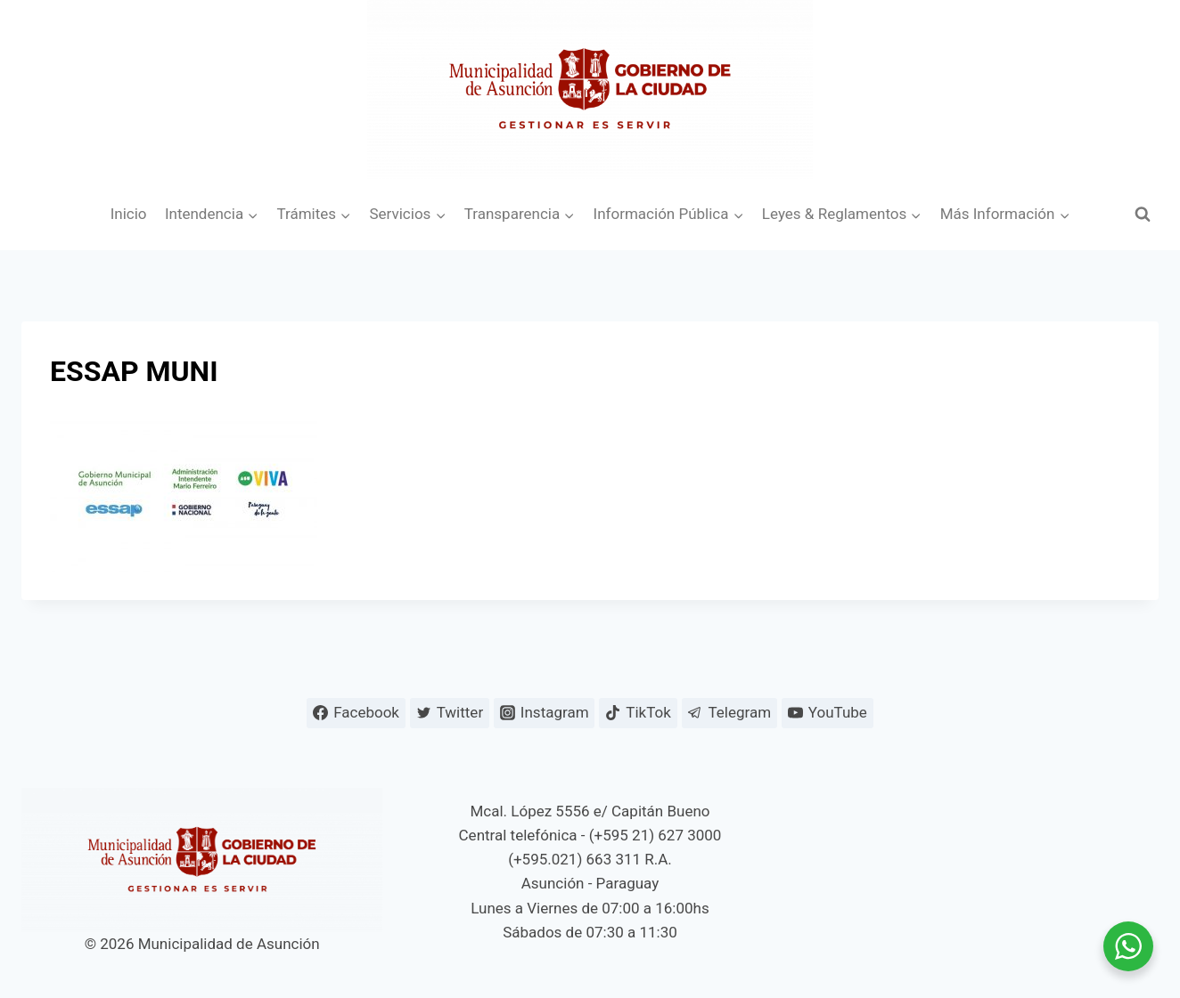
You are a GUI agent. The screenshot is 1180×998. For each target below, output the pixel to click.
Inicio (129, 214)
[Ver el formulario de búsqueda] (1143, 215)
